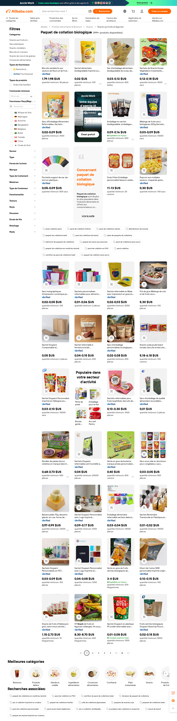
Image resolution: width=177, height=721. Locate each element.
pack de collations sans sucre (126, 242)
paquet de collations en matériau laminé (61, 248)
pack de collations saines (108, 229)
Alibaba (44, 27)
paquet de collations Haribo (60, 702)
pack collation (121, 248)
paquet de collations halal (55, 235)
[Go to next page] (128, 653)
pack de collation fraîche (79, 229)
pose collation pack (52, 229)
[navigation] (22, 340)
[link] (173, 693)
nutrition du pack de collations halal (59, 255)
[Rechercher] (102, 11)
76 (122, 653)
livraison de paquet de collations (134, 696)
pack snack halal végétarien (57, 709)
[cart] (134, 12)
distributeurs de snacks (137, 229)
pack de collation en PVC (96, 248)
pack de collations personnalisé (24, 709)
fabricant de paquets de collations (58, 242)
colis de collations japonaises (92, 702)
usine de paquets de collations (118, 235)
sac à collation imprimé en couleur (25, 702)
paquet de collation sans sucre (95, 255)
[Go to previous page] (80, 653)
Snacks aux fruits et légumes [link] (110, 27)
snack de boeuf (153, 709)
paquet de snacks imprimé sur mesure (27, 715)
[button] (90, 11)
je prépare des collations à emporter (123, 709)
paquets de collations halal (152, 702)
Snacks (89, 27)
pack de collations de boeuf (85, 235)
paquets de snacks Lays (122, 702)
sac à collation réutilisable (88, 709)
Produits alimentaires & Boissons (67, 27)
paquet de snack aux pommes (93, 242)
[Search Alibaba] (64, 11)
